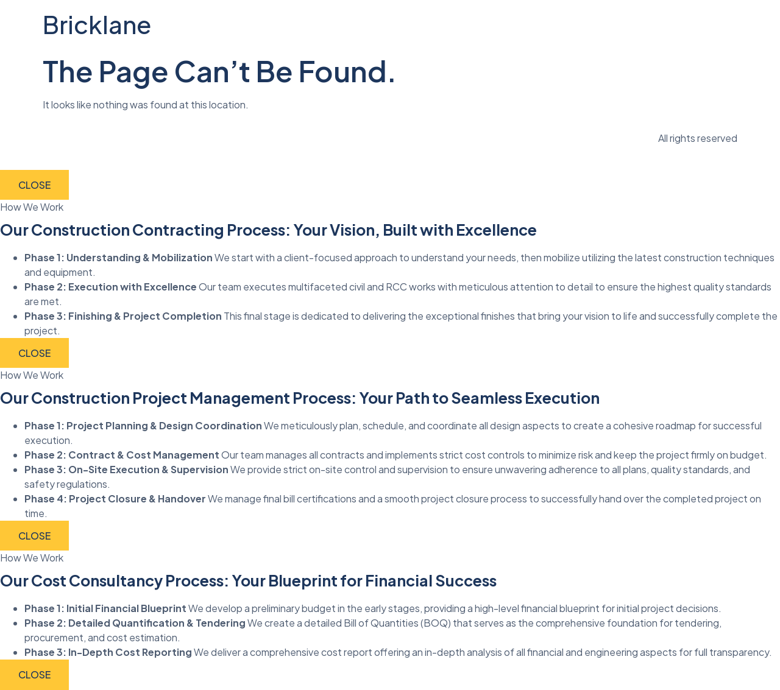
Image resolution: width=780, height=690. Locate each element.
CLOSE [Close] (34, 184)
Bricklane (97, 24)
